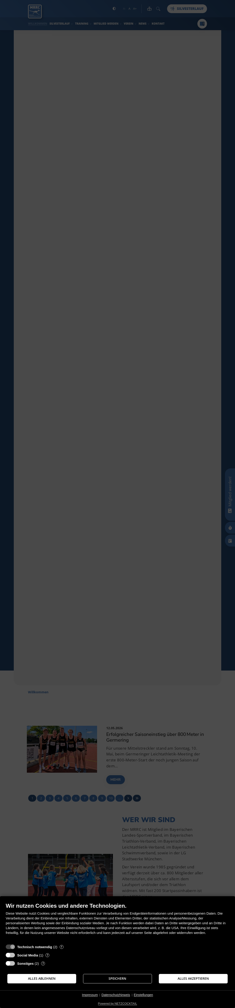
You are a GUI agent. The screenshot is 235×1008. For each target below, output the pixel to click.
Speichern (117, 978)
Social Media (27, 955)
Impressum (90, 995)
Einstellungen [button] (143, 995)
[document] (117, 922)
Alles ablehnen (42, 978)
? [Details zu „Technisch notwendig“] (61, 947)
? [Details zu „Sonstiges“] (43, 963)
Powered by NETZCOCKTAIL (117, 1003)
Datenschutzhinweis (115, 995)
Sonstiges (25, 963)
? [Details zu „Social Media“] (47, 955)
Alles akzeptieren (193, 978)
